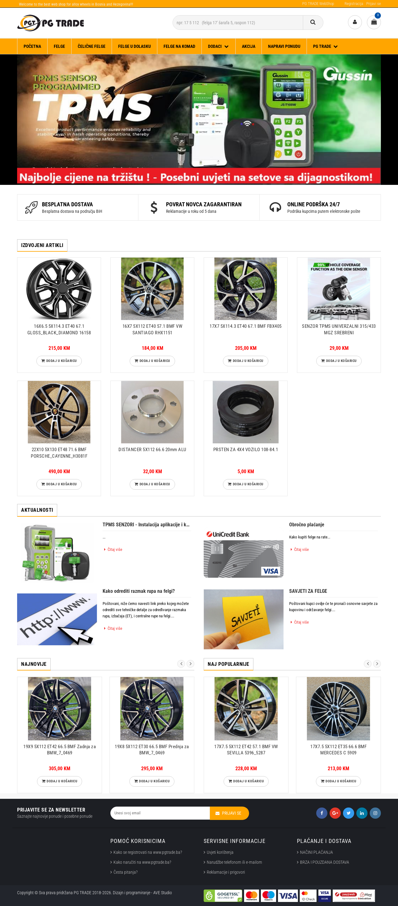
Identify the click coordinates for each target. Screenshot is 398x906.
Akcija (248, 46)
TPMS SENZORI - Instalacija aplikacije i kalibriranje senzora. (147, 525)
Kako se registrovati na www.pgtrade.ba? (147, 852)
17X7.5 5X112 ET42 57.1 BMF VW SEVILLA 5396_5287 (246, 750)
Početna (32, 46)
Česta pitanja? (125, 872)
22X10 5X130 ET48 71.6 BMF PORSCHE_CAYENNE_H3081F (59, 453)
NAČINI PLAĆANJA (316, 852)
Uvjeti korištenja (220, 852)
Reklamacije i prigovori (227, 872)
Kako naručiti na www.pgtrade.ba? (142, 862)
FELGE (59, 46)
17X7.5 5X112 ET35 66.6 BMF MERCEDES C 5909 (338, 750)
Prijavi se (373, 3)
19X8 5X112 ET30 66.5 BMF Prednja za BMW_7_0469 (152, 750)
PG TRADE (326, 46)
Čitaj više (112, 549)
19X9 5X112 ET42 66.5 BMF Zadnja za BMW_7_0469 (59, 750)
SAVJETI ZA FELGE (308, 591)
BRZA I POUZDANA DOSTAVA (324, 862)
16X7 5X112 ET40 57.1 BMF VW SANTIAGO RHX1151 (153, 329)
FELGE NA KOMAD (179, 46)
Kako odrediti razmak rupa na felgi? (139, 591)
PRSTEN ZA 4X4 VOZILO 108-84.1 (245, 449)
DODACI (218, 46)
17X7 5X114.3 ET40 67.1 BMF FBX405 (246, 326)
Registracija (354, 3)
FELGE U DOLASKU (134, 46)
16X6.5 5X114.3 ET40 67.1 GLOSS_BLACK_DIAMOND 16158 (59, 329)
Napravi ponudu (284, 46)
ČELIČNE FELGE (91, 46)
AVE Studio (162, 892)
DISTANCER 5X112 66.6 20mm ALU (152, 449)
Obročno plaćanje (306, 525)
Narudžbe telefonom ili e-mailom (234, 862)
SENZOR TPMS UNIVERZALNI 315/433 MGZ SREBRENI (339, 329)
